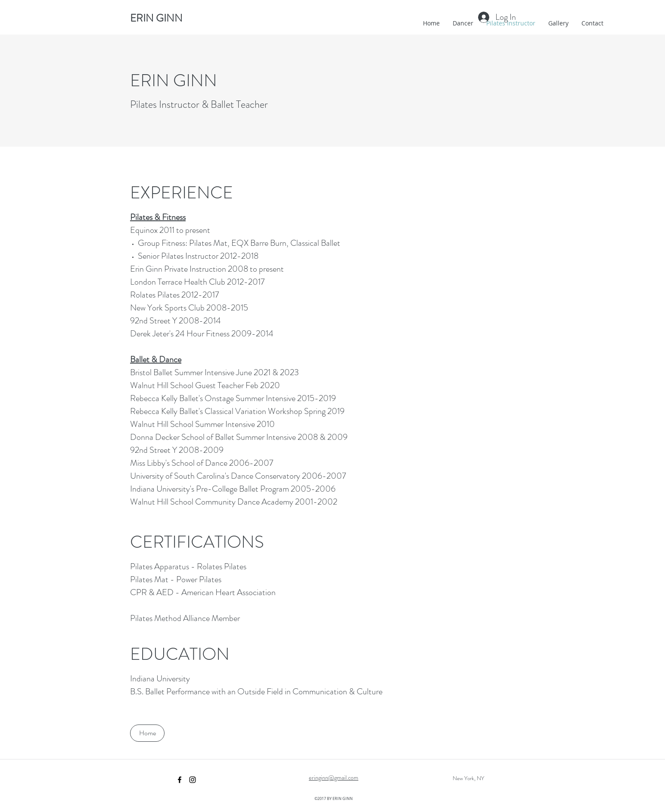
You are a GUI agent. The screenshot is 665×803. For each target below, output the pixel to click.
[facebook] (179, 779)
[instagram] (192, 779)
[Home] (147, 733)
